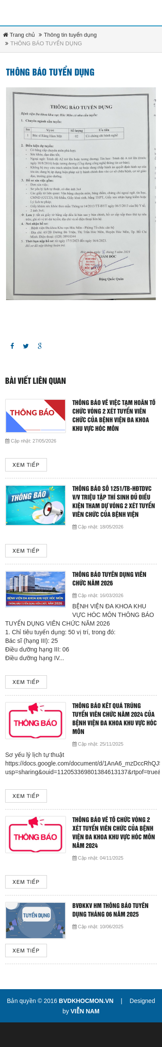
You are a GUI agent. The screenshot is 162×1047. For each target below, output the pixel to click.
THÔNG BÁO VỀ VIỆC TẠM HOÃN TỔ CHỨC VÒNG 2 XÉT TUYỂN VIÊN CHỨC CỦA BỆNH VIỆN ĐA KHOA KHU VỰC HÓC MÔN (114, 416)
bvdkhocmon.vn (86, 1000)
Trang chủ (19, 35)
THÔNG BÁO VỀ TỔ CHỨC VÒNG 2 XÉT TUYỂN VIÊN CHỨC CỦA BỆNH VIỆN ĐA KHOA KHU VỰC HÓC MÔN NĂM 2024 (113, 833)
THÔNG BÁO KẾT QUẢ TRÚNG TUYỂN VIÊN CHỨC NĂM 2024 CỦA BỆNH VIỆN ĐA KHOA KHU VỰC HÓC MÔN (114, 719)
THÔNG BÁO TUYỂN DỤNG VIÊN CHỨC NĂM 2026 (109, 579)
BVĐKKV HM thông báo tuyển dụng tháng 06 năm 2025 (110, 910)
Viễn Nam (85, 1011)
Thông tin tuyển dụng (70, 35)
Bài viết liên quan (35, 381)
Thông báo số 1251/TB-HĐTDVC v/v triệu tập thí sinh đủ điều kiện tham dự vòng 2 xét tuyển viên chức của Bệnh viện (113, 502)
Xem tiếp (26, 465)
